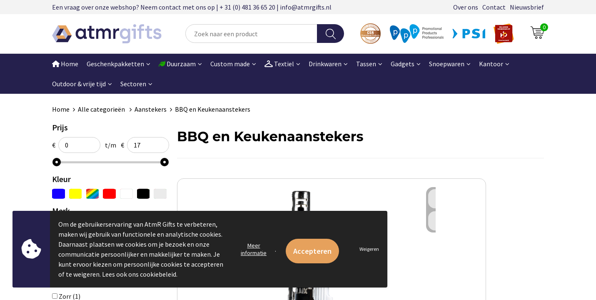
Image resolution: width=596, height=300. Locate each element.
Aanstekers (151, 109)
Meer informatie (254, 249)
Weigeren (369, 249)
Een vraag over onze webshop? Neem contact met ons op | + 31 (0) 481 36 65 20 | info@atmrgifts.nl (192, 7)
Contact (494, 7)
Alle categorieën (102, 109)
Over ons (465, 7)
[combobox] (251, 33)
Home (65, 64)
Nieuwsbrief (527, 7)
